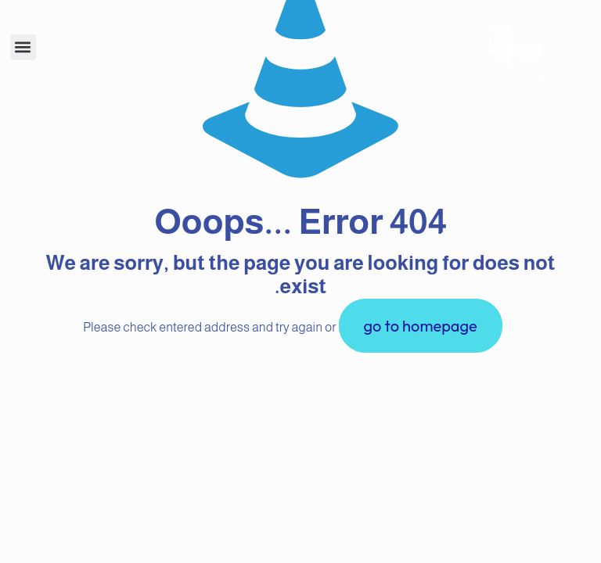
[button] (23, 47)
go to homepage (420, 325)
